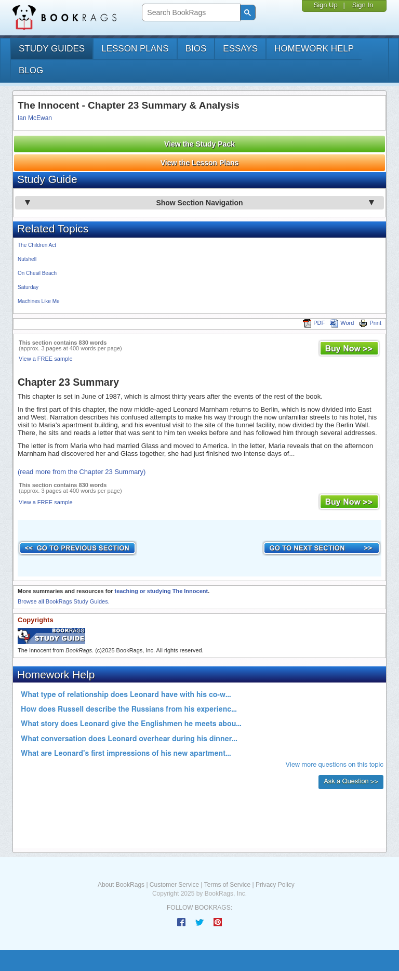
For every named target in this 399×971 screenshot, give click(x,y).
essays (240, 49)
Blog (31, 70)
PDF (314, 323)
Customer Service (174, 884)
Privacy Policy (275, 884)
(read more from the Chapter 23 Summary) (81, 472)
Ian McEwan (35, 118)
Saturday (28, 287)
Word (342, 323)
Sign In (362, 5)
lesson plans (134, 49)
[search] (190, 13)
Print (370, 323)
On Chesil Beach (37, 273)
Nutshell (27, 259)
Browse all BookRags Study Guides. (64, 601)
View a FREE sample (46, 359)
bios (196, 49)
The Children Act (37, 245)
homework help (314, 49)
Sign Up (325, 5)
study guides (52, 49)
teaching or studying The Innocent (161, 591)
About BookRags (121, 884)
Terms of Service (227, 884)
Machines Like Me (39, 301)
